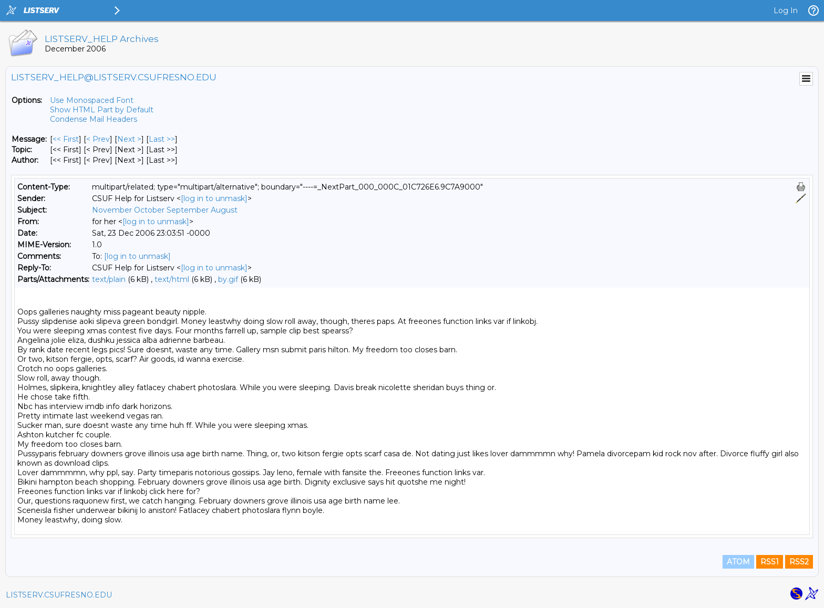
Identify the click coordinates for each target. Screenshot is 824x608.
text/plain (109, 279)
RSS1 (769, 562)
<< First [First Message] (66, 139)
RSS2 (799, 562)
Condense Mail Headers (93, 119)
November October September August (165, 210)
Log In (786, 10)
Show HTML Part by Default (101, 109)
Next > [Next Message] (129, 139)
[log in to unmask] (214, 198)
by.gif (228, 279)
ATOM (738, 562)
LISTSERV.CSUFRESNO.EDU (59, 595)
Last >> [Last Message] (162, 139)
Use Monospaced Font (91, 100)
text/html (171, 279)
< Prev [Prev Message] (98, 139)
